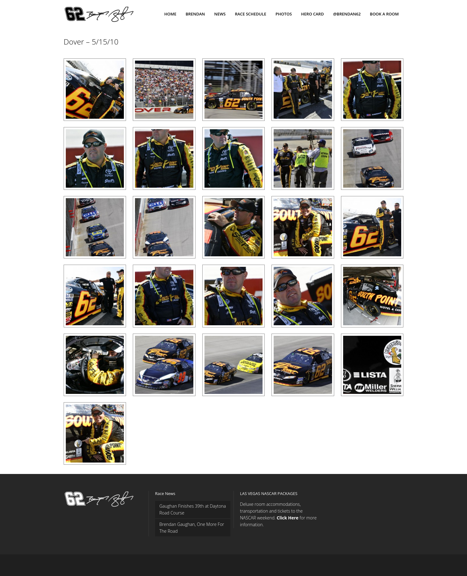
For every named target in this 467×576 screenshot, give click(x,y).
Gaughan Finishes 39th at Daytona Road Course (192, 509)
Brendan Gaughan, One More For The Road (191, 527)
